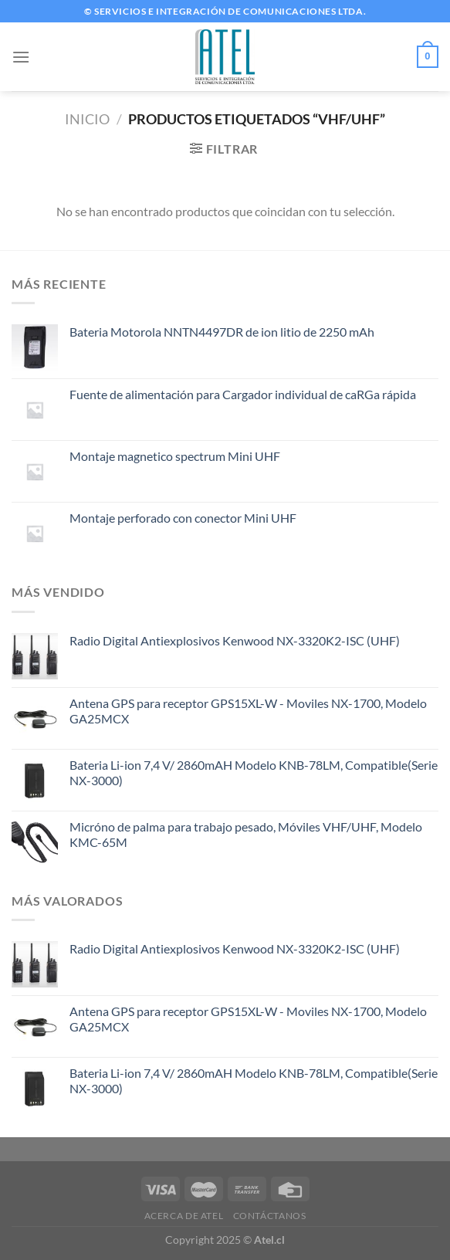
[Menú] (21, 57)
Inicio (87, 118)
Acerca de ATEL (184, 1215)
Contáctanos (269, 1215)
